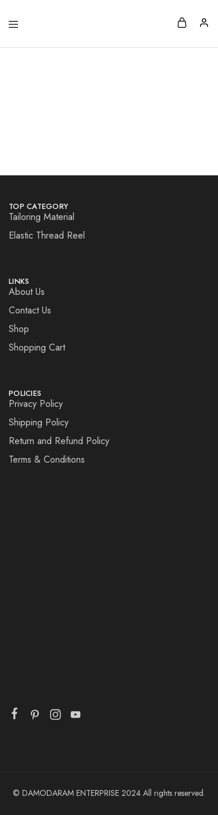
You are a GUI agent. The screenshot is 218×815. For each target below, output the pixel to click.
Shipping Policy (39, 422)
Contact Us (30, 310)
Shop (19, 329)
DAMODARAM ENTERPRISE (71, 793)
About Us (27, 291)
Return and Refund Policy (59, 441)
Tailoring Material (41, 216)
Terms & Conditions (47, 459)
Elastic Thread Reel (47, 235)
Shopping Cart (37, 347)
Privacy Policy (36, 403)
